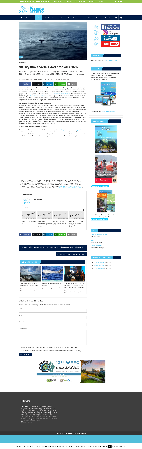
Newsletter (91, 1)
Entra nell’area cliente (108, 111)
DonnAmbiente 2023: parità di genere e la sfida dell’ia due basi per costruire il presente (74, 285)
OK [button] (109, 446)
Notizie (38, 18)
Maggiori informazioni (119, 446)
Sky (61, 79)
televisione (66, 79)
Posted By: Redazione (26, 79)
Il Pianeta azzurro (111, 60)
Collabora (99, 18)
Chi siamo (29, 18)
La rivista (89, 18)
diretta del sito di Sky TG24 (62, 94)
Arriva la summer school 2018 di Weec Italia (70, 254)
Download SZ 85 (99, 266)
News (21, 57)
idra (75, 433)
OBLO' (93, 240)
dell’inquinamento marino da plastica (71, 130)
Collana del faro (78, 18)
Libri (69, 18)
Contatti (107, 18)
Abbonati (68, 1)
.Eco (33, 412)
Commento (23, 329)
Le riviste (54, 1)
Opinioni (46, 18)
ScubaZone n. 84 (99, 269)
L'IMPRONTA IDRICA (97, 246)
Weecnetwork (25, 406)
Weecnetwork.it (43, 1)
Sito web (21, 322)
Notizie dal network (31, 218)
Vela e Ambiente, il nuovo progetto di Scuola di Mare (29, 284)
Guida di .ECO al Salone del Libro (29, 222)
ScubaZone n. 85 (99, 262)
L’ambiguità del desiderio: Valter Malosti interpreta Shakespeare (60, 223)
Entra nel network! (80, 1)
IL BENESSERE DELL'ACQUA (99, 235)
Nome (21, 308)
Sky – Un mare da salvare (37, 96)
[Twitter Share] (36, 84)
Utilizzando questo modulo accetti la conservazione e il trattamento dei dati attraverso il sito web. (50, 351)
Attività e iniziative (57, 18)
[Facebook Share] (25, 84)
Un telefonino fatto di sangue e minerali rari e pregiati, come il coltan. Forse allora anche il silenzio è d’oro (51, 248)
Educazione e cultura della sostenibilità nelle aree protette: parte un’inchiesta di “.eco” (76, 224)
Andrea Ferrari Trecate (28, 290)
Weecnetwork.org (28, 1)
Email (21, 315)
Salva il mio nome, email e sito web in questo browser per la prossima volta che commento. (49, 347)
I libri (61, 1)
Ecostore (100, 1)
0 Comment (49, 79)
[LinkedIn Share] (48, 84)
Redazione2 (55, 288)
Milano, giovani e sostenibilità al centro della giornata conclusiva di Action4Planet (44, 224)
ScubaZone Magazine (102, 258)
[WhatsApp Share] (60, 84)
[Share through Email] (72, 84)
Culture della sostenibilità (43, 412)
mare (58, 79)
